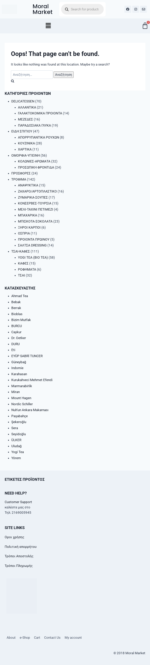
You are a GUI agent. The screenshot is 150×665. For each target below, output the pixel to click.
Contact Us (52, 637)
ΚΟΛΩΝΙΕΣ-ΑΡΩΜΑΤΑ (34, 161)
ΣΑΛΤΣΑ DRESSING (32, 245)
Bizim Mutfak (21, 320)
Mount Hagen (21, 398)
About (11, 637)
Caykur (16, 332)
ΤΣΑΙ (21, 275)
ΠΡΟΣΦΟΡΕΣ (21, 173)
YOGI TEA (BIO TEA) (33, 257)
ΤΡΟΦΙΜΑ (18, 179)
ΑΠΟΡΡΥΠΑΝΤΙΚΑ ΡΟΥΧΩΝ (38, 137)
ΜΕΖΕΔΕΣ (25, 119)
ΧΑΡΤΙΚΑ (25, 149)
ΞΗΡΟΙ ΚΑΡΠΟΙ (29, 227)
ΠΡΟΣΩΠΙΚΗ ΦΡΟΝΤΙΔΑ (36, 167)
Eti (13, 350)
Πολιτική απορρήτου (21, 547)
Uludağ (16, 446)
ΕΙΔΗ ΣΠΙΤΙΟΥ (21, 131)
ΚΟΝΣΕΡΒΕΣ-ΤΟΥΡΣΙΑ (34, 203)
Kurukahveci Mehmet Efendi (32, 380)
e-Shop (25, 637)
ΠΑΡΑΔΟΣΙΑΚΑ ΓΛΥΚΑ (34, 125)
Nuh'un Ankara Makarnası (29, 410)
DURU (15, 344)
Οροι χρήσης (14, 537)
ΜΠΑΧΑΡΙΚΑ (27, 215)
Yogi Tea (17, 452)
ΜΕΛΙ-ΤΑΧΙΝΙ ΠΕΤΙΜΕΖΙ (35, 209)
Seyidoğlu (18, 434)
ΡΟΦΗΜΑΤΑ (27, 269)
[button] (48, 25)
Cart (37, 637)
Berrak (16, 308)
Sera (14, 428)
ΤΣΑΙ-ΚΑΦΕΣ (20, 251)
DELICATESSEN (22, 101)
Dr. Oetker (18, 338)
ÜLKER (16, 440)
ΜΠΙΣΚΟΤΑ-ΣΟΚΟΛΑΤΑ (35, 221)
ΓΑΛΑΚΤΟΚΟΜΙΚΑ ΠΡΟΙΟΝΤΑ (40, 113)
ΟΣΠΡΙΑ (24, 233)
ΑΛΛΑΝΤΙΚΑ (27, 107)
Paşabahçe (19, 416)
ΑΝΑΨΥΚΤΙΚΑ (28, 185)
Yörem (16, 458)
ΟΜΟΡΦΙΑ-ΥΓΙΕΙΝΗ (25, 155)
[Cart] (145, 25)
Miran (15, 392)
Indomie (17, 368)
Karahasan (19, 374)
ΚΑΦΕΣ (23, 263)
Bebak (16, 302)
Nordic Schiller (22, 404)
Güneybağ (18, 362)
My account (73, 637)
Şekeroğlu (18, 422)
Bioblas (16, 314)
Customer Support (18, 502)
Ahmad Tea (19, 296)
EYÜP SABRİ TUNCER (27, 356)
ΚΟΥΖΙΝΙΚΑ (26, 143)
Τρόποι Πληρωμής (19, 566)
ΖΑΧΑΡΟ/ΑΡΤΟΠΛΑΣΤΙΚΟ (37, 191)
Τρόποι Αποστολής (19, 556)
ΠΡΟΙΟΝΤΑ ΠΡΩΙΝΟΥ (33, 239)
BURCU (16, 326)
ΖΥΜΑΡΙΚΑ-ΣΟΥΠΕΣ (33, 197)
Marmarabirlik (21, 386)
